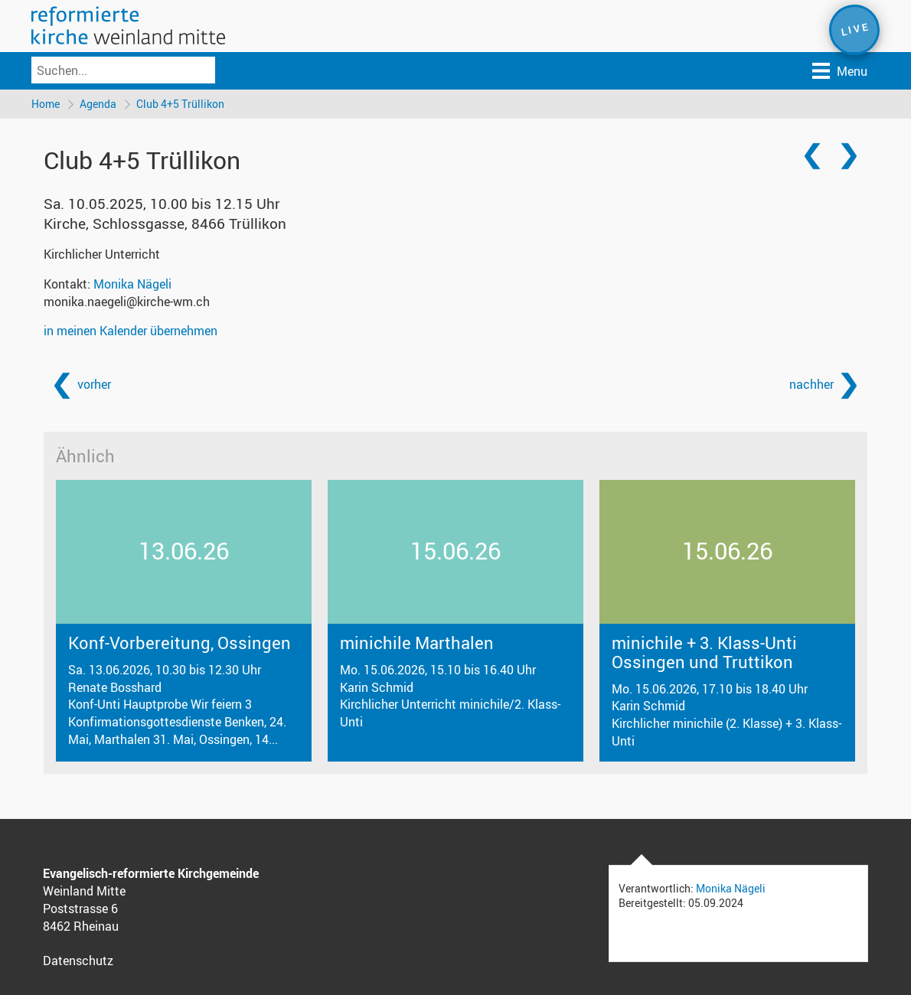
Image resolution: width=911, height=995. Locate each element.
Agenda (98, 103)
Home (45, 103)
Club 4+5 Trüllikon (180, 103)
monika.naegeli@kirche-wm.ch (127, 301)
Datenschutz (78, 960)
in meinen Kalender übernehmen (130, 330)
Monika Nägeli (132, 284)
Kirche (165, 223)
